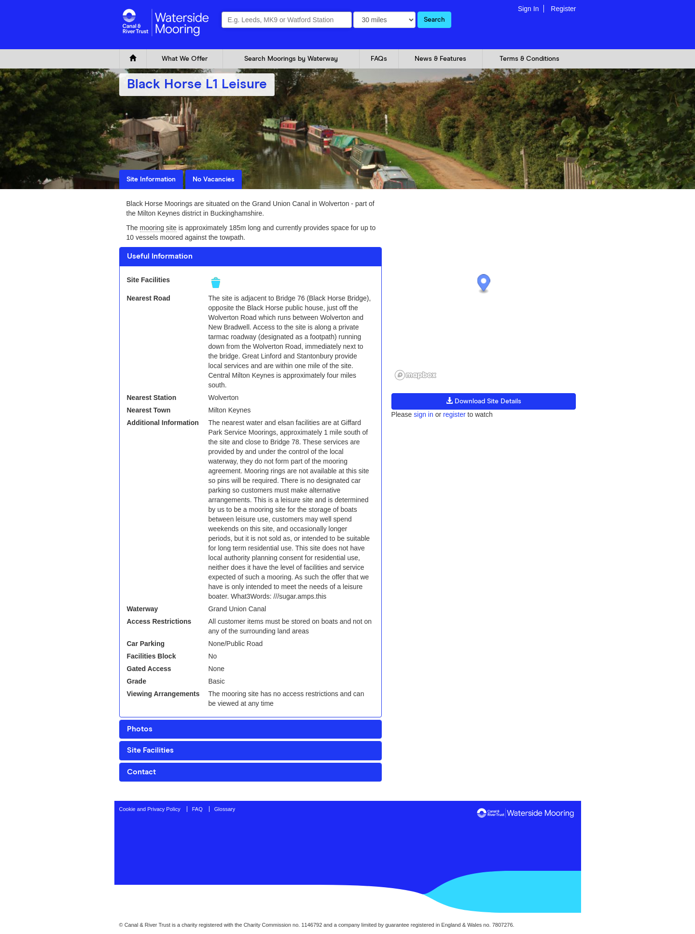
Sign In (528, 9)
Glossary (224, 809)
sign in (423, 414)
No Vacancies (214, 179)
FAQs (379, 58)
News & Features (440, 58)
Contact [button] (141, 772)
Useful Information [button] (160, 256)
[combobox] (286, 19)
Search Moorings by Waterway (291, 58)
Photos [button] (140, 729)
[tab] (250, 256)
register (454, 414)
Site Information (151, 179)
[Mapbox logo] (415, 375)
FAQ (197, 809)
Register (563, 9)
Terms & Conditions (529, 58)
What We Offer (185, 58)
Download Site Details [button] (483, 401)
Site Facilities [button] (150, 750)
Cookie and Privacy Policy (150, 809)
